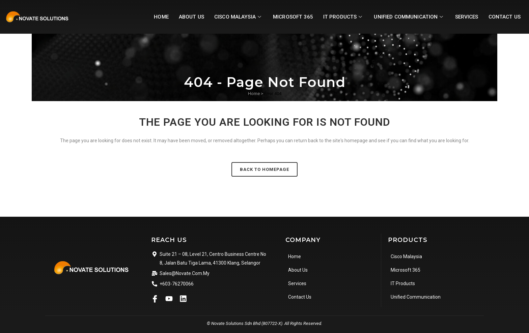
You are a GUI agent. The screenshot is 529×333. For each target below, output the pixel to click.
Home (147, 16)
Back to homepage (264, 169)
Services (464, 16)
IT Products (336, 16)
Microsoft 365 (284, 16)
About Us (178, 16)
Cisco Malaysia (227, 16)
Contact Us (504, 16)
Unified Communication (404, 16)
